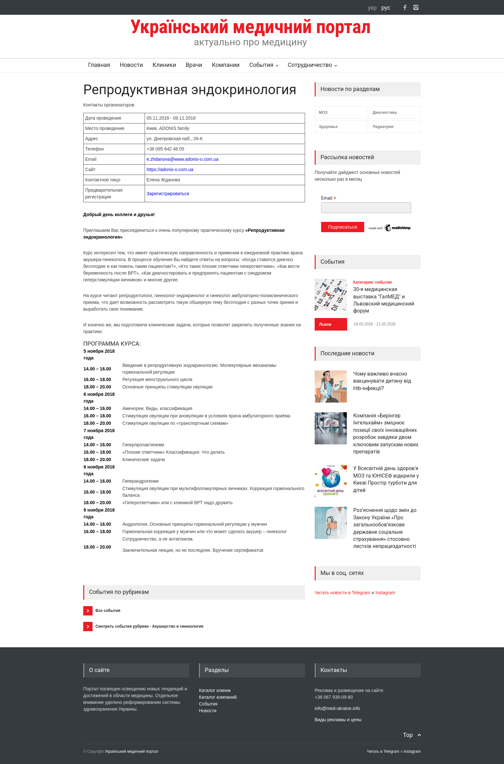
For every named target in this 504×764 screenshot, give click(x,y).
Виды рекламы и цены (338, 719)
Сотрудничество (310, 64)
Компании (225, 64)
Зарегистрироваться (168, 193)
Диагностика (385, 112)
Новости (131, 64)
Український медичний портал (131, 751)
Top (408, 735)
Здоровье (328, 126)
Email (328, 198)
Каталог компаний (218, 697)
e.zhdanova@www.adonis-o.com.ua (183, 159)
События (261, 64)
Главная (99, 64)
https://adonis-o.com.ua (170, 169)
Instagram (385, 592)
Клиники (164, 64)
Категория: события (372, 282)
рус (385, 8)
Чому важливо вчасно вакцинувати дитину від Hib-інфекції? (382, 381)
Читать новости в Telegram (343, 592)
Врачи (194, 64)
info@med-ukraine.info (337, 708)
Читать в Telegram (384, 751)
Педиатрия (383, 126)
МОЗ (323, 112)
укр (373, 8)
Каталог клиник (215, 690)
